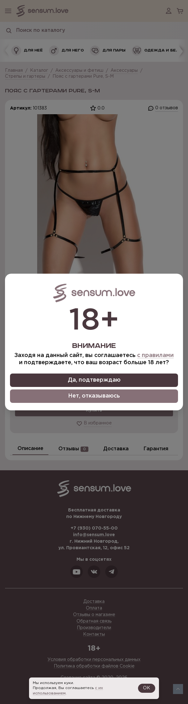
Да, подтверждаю (94, 380)
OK (146, 688)
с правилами (155, 355)
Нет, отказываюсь (94, 396)
